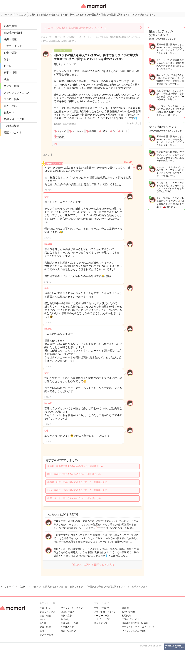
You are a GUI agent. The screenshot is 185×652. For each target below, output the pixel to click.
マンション (77, 131)
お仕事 (7, 65)
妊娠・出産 (10, 39)
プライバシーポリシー (133, 619)
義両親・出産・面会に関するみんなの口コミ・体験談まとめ (77, 482)
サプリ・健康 (11, 85)
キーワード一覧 (102, 615)
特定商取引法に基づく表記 (135, 623)
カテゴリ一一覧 (102, 619)
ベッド (124, 131)
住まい (7, 59)
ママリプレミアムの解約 (134, 630)
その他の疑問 (11, 125)
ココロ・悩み (11, 99)
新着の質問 (10, 26)
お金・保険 (10, 52)
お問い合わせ (128, 611)
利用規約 (126, 615)
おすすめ (62, 131)
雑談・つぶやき (13, 132)
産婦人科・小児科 (14, 119)
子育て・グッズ (13, 46)
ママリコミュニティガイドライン (138, 627)
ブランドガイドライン (105, 611)
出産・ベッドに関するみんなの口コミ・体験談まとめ (74, 498)
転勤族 (61, 136)
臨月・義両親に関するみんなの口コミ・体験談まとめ (74, 474)
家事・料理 (10, 72)
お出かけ (9, 112)
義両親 (92, 131)
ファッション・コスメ (17, 92)
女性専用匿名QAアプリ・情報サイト (93, 8)
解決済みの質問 (13, 32)
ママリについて (102, 608)
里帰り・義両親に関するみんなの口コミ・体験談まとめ (75, 466)
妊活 (6, 79)
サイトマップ (100, 623)
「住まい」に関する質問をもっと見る (92, 564)
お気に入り (134, 123)
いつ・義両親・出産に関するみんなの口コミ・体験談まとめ (77, 490)
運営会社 (126, 608)
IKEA (104, 131)
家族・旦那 (10, 105)
